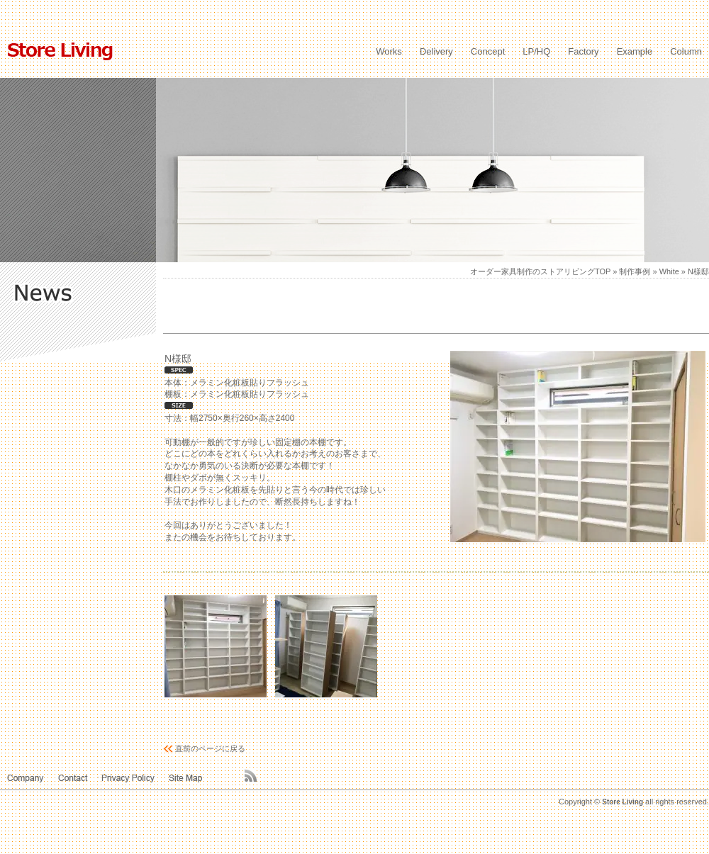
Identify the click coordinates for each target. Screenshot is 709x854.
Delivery (436, 51)
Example (635, 51)
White (669, 271)
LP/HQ (536, 51)
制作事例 (634, 271)
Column (686, 51)
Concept (488, 51)
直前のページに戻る (210, 748)
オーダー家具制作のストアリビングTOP (540, 271)
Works (389, 51)
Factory (583, 51)
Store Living (622, 802)
